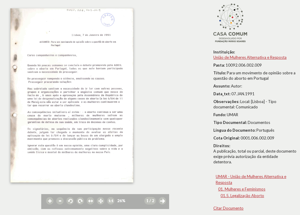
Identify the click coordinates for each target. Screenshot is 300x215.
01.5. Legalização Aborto (242, 195)
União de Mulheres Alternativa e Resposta (250, 57)
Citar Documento (228, 208)
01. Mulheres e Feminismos (241, 189)
